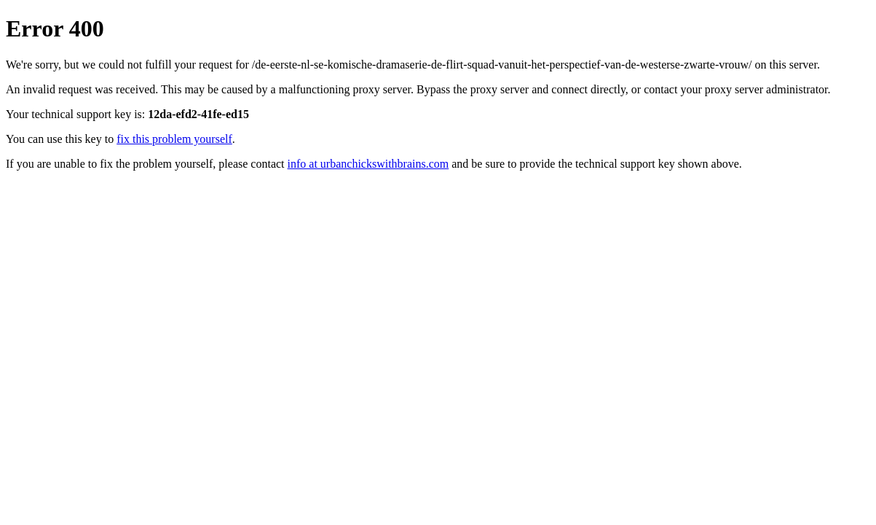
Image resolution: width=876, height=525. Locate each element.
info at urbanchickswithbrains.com (368, 164)
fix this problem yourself (174, 139)
